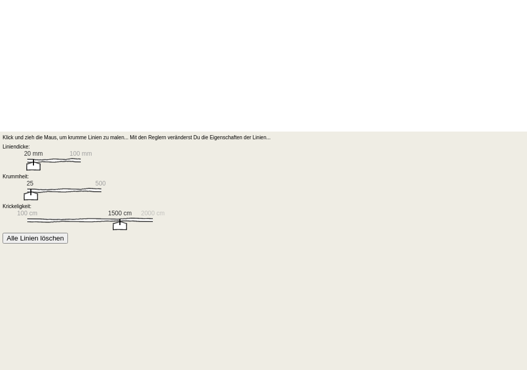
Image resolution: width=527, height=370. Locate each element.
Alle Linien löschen (35, 238)
